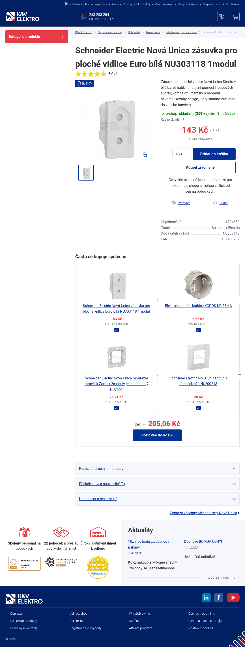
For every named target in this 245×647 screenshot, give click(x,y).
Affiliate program (140, 628)
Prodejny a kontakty (136, 4)
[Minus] (168, 154)
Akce (115, 4)
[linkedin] (206, 598)
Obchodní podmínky (201, 613)
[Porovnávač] (221, 16)
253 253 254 (99, 15)
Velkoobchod (79, 613)
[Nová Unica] (153, 32)
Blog (181, 4)
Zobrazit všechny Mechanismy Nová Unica (205, 513)
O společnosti (212, 4)
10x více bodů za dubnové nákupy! (148, 544)
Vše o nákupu (164, 4)
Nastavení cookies (200, 628)
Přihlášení (231, 4)
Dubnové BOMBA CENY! (203, 541)
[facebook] (218, 598)
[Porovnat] (180, 203)
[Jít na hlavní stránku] (66, 4)
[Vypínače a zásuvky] (110, 32)
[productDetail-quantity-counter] (179, 154)
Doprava (16, 613)
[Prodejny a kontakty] (61, 539)
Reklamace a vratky (23, 621)
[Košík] (235, 16)
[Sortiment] (98, 539)
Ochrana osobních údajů (205, 621)
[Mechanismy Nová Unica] (181, 32)
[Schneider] (134, 32)
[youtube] (233, 598)
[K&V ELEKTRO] (22, 16)
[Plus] (189, 154)
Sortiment (76, 621)
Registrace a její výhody (85, 628)
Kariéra (193, 4)
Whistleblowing (139, 613)
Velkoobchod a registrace (89, 4)
